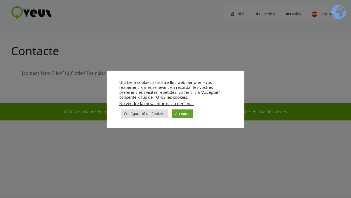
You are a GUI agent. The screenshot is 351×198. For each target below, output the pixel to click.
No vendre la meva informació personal (156, 103)
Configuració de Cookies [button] (144, 113)
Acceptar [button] (182, 113)
